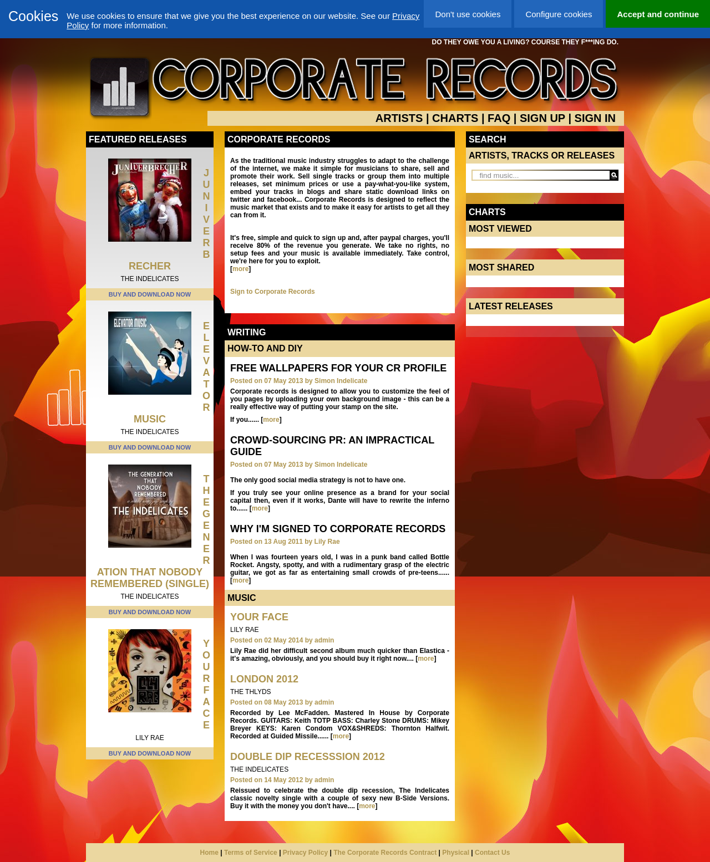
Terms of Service (250, 852)
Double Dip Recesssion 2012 (307, 756)
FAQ (499, 118)
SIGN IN (595, 118)
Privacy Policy (305, 852)
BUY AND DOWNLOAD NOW (150, 294)
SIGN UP (542, 118)
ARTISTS (399, 118)
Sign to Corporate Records (272, 291)
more (240, 269)
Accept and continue (658, 14)
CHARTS (455, 118)
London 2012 (264, 679)
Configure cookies (558, 14)
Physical (455, 852)
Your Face (206, 684)
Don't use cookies (467, 14)
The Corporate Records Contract (385, 852)
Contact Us (492, 852)
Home (209, 852)
